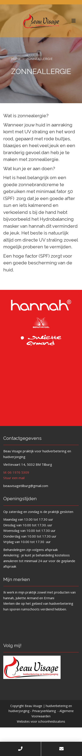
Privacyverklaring (44, 711)
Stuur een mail (13, 478)
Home (16, 58)
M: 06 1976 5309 (16, 472)
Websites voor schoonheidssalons (41, 721)
